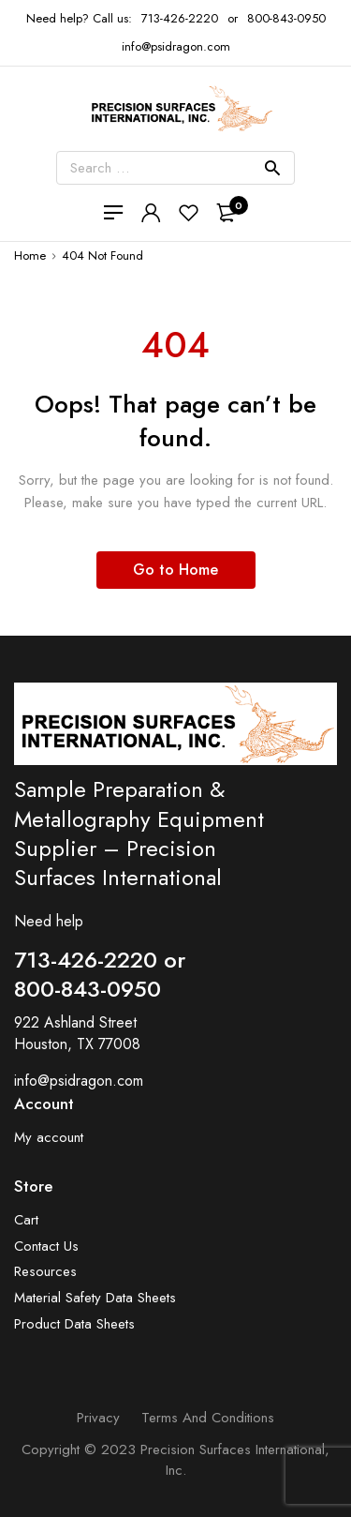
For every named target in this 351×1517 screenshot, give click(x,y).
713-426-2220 (179, 18)
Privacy (98, 1417)
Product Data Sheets (74, 1324)
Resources (45, 1272)
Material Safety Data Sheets (95, 1298)
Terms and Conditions (207, 1417)
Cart (26, 1220)
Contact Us (46, 1246)
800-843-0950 (286, 18)
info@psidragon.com (78, 1080)
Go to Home (175, 569)
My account (48, 1138)
